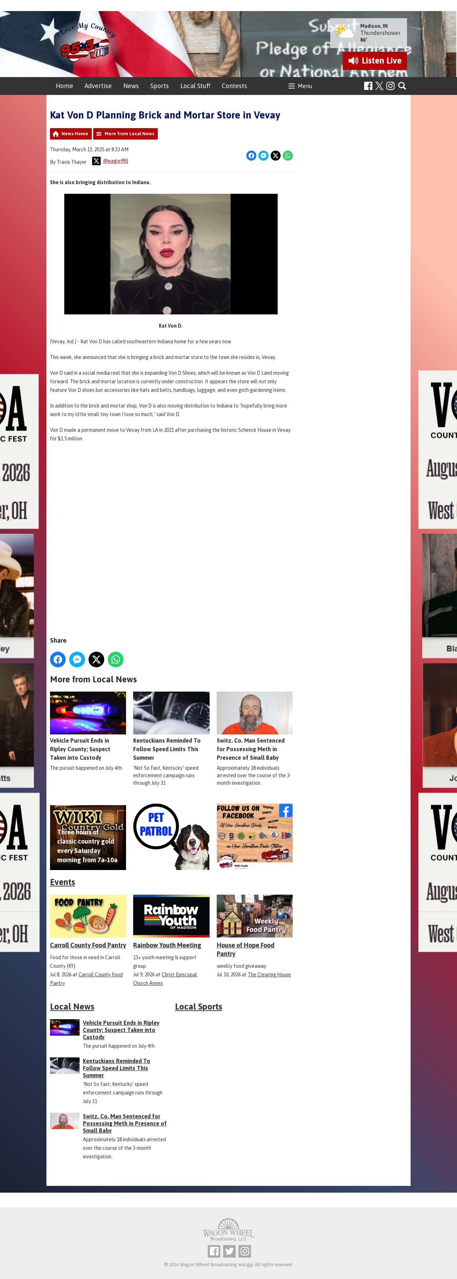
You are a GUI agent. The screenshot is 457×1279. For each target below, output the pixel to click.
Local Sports (198, 1006)
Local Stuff (195, 86)
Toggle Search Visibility (402, 86)
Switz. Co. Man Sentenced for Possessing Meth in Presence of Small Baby (255, 726)
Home (64, 86)
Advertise (98, 86)
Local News (72, 1006)
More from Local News (129, 133)
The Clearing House (269, 974)
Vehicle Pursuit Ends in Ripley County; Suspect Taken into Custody (88, 726)
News (131, 86)
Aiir (250, 1264)
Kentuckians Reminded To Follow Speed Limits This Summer (171, 726)
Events (62, 882)
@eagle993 (110, 161)
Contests (234, 86)
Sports (159, 86)
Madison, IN (374, 26)
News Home (74, 133)
